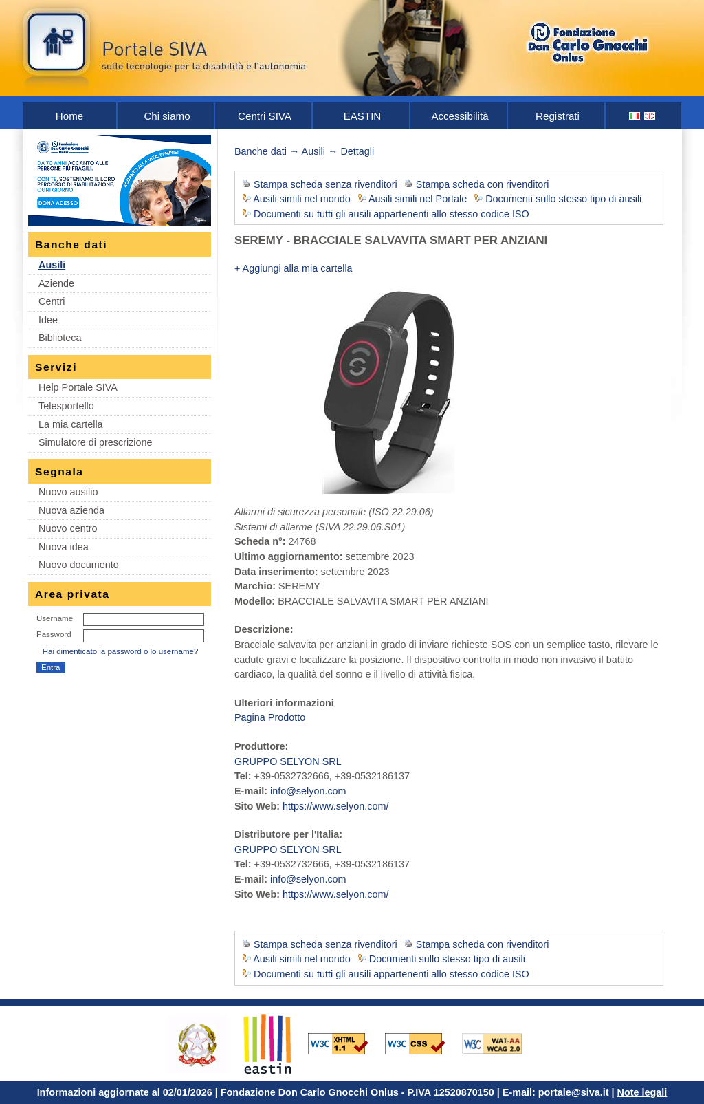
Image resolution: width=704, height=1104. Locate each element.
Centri (51, 301)
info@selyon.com (308, 791)
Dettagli (357, 151)
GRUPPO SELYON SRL (288, 761)
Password (54, 634)
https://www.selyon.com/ (335, 806)
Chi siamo (167, 116)
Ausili (51, 264)
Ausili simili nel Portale (417, 198)
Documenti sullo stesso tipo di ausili (563, 198)
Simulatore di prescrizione (95, 442)
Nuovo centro (68, 528)
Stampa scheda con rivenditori (482, 184)
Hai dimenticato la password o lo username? (121, 651)
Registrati (558, 116)
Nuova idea (63, 546)
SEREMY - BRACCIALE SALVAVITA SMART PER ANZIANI (390, 240)
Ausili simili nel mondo (302, 198)
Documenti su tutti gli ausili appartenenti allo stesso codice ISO (391, 213)
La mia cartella (70, 424)
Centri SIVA (265, 116)
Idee (48, 319)
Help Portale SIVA (78, 387)
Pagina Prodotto (269, 717)
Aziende (56, 283)
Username (54, 618)
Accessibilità (459, 116)
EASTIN (363, 116)
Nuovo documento (78, 564)
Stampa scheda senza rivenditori (325, 184)
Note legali (642, 1092)
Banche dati (260, 151)
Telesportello (66, 405)
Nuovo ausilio (68, 491)
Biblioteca (59, 337)
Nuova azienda (71, 510)
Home (69, 116)
